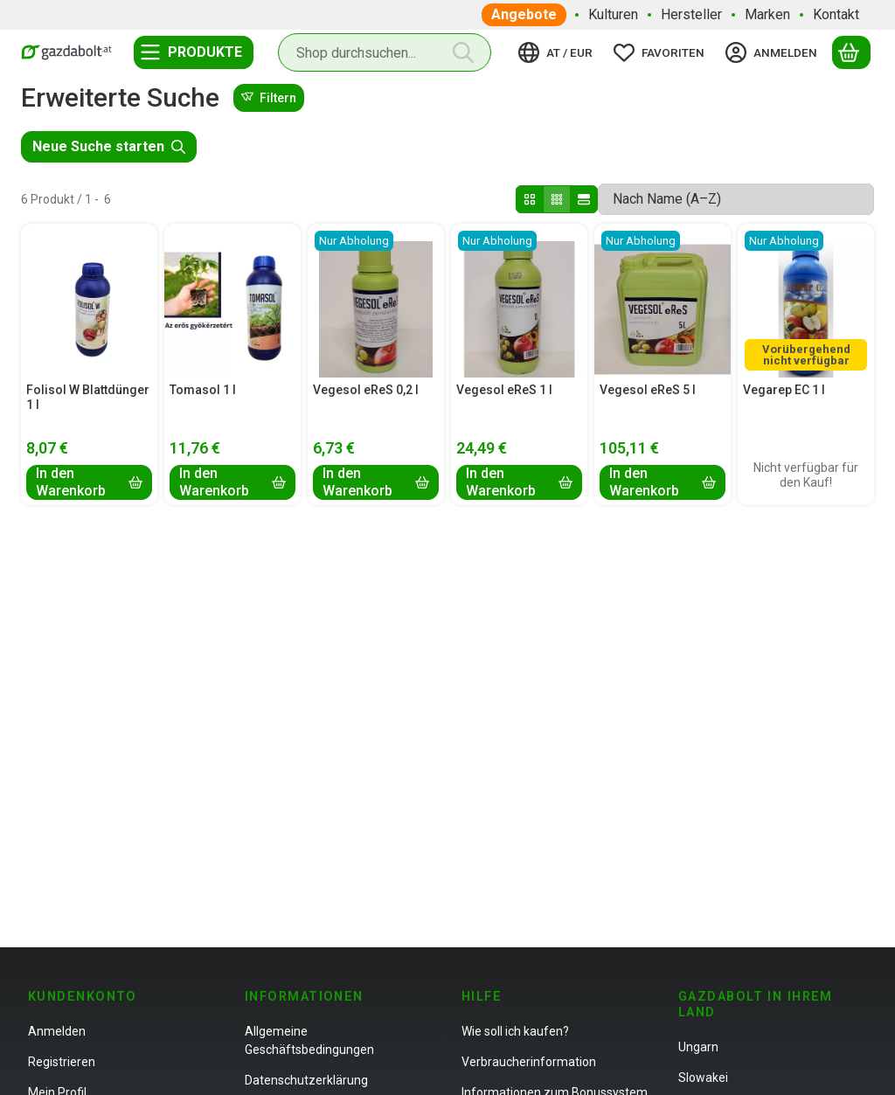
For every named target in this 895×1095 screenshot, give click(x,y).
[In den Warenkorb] (89, 482)
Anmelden (57, 1031)
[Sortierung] (736, 199)
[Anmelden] (774, 52)
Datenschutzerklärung (306, 1080)
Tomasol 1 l (203, 390)
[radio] (530, 199)
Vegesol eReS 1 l (504, 390)
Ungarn (698, 1047)
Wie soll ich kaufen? (515, 1031)
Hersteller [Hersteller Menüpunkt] (691, 14)
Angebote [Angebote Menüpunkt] (524, 14)
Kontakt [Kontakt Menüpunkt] (836, 14)
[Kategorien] (193, 52)
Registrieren (61, 1062)
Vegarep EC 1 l (784, 390)
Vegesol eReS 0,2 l (366, 390)
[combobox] (384, 52)
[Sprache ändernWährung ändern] (558, 52)
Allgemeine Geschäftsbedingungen (309, 1040)
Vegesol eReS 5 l (648, 390)
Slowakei (703, 1078)
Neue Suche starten (108, 146)
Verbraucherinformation (528, 1062)
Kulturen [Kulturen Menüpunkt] (613, 14)
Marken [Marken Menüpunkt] (767, 14)
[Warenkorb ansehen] (851, 52)
